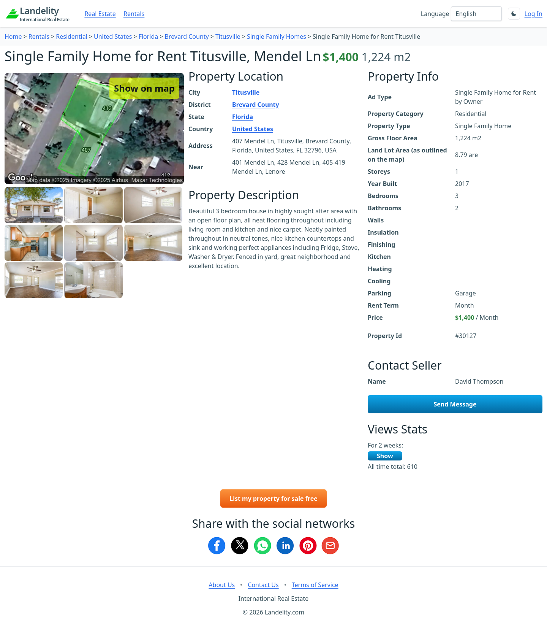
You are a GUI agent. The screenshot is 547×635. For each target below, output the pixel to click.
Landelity (44, 14)
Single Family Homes (276, 36)
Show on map (144, 88)
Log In (533, 14)
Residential (71, 36)
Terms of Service (315, 585)
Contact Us (263, 585)
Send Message (455, 404)
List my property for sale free (273, 498)
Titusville (227, 36)
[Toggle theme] (514, 14)
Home (13, 36)
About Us (222, 585)
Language (435, 14)
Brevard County (186, 36)
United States (113, 36)
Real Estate (99, 14)
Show (385, 456)
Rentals (133, 14)
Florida (148, 36)
